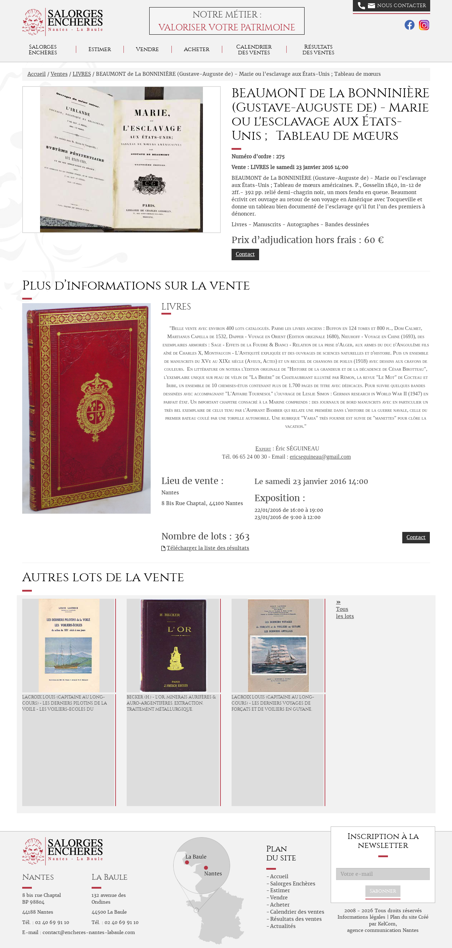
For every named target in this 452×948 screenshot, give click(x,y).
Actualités (283, 926)
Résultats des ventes (296, 919)
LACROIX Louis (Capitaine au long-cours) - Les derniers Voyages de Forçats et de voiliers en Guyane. (273, 703)
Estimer (99, 49)
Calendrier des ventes (254, 49)
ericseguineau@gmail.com (320, 457)
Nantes (38, 877)
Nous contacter (392, 5)
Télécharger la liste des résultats (208, 548)
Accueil (37, 74)
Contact (245, 254)
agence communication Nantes (383, 930)
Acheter (196, 49)
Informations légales (361, 917)
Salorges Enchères (292, 883)
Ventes (59, 74)
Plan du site (403, 917)
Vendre (147, 49)
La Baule (110, 877)
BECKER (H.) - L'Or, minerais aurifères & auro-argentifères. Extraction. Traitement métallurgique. (171, 703)
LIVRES (82, 74)
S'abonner (383, 891)
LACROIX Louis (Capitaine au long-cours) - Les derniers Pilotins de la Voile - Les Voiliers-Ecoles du (64, 703)
